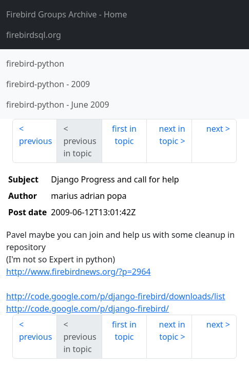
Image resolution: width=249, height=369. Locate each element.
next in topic (172, 135)
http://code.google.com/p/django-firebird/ (87, 308)
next (214, 128)
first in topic (124, 135)
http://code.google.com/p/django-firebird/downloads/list (115, 296)
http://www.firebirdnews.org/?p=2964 (78, 271)
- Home (66, 14)
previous (35, 141)
